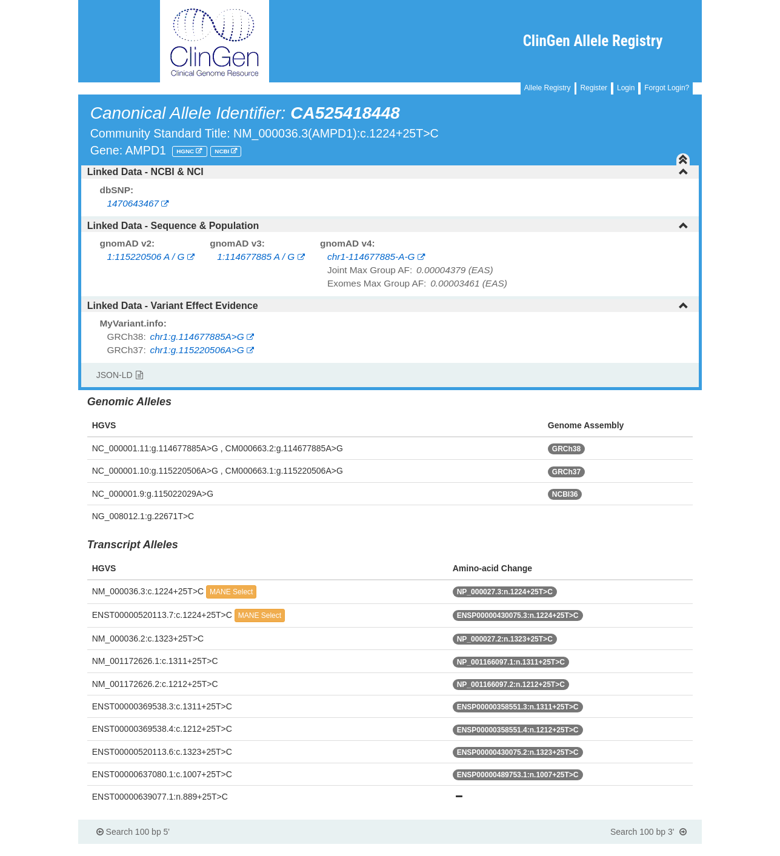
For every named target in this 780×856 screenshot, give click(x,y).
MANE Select (231, 592)
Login (626, 88)
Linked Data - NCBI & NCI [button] (388, 172)
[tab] (390, 172)
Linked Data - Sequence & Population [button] (388, 226)
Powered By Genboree (643, 850)
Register (593, 88)
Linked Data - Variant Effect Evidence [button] (388, 305)
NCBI (223, 151)
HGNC (186, 151)
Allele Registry (547, 88)
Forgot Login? (666, 88)
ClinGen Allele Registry (593, 41)
